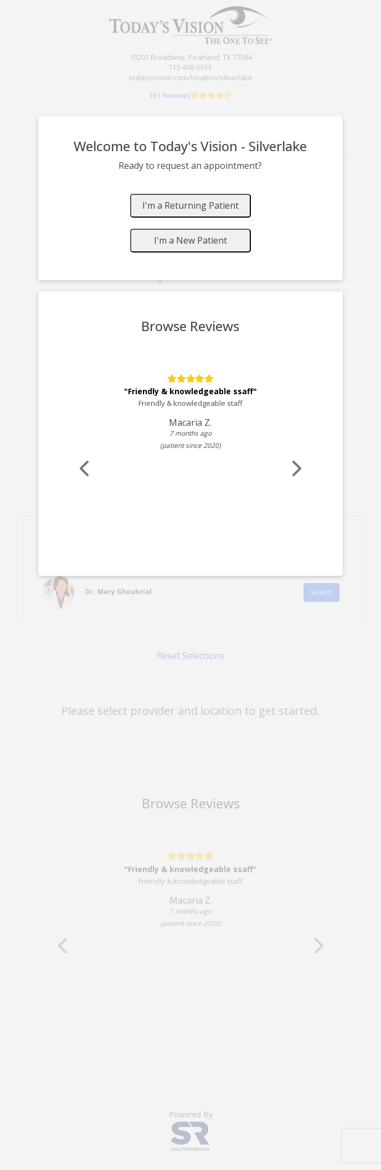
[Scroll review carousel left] (85, 468)
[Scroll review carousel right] (295, 468)
